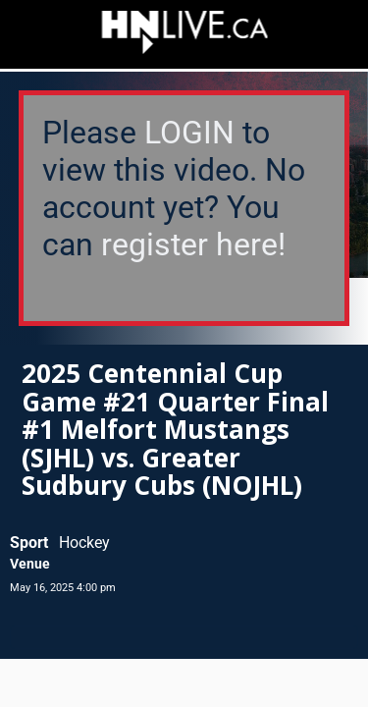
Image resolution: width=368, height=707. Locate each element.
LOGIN (189, 132)
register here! (193, 244)
